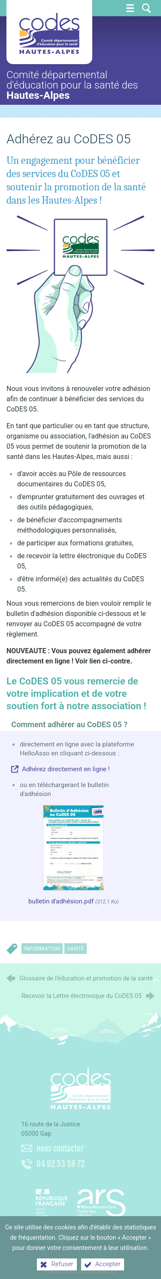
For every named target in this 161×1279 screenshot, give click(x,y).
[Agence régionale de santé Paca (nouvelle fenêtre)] (81, 1200)
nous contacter (60, 1148)
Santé (75, 948)
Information (42, 948)
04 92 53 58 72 (60, 1164)
